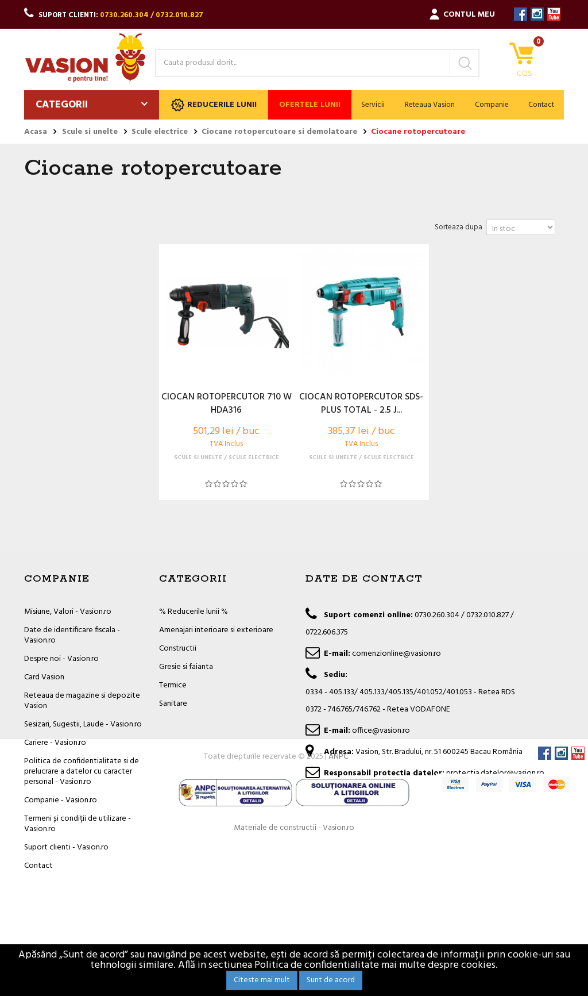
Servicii (373, 105)
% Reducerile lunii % (193, 611)
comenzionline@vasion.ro (396, 653)
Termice (173, 685)
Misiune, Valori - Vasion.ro (67, 611)
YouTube (553, 14)
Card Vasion (44, 677)
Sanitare (173, 703)
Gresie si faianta (186, 667)
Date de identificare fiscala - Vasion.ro (72, 635)
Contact (541, 105)
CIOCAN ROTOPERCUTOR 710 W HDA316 (226, 404)
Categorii (62, 105)
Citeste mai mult (262, 980)
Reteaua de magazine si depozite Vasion (82, 701)
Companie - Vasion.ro (60, 800)
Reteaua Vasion (430, 105)
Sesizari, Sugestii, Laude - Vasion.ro (83, 724)
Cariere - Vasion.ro (55, 742)
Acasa (35, 132)
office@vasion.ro (381, 730)
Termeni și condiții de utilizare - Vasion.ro (77, 824)
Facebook (520, 14)
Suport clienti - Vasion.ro (66, 847)
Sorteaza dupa (458, 227)
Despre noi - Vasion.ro (61, 659)
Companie (492, 105)
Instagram (537, 14)
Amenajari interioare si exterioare (216, 630)
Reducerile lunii (214, 104)
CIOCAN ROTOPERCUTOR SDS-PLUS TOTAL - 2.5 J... (361, 404)
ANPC (338, 906)
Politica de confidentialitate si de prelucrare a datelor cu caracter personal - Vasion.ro (81, 772)
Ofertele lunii (310, 104)
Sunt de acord (331, 980)
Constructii (177, 648)
